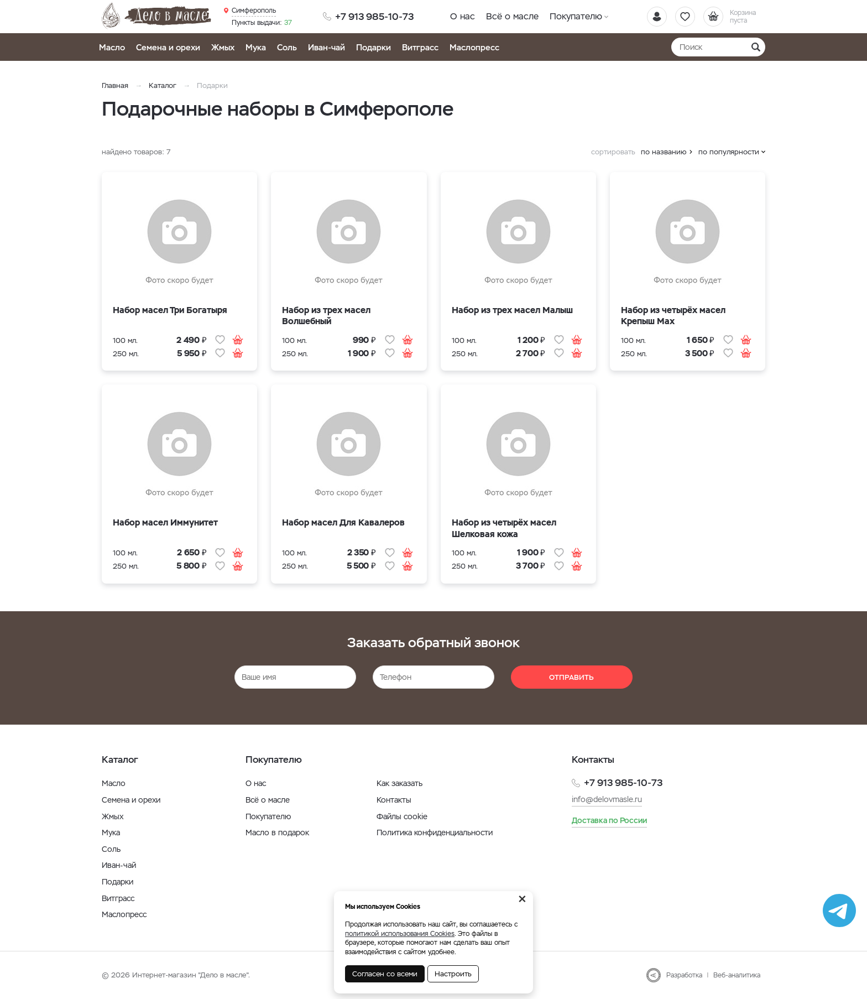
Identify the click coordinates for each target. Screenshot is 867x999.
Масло (112, 47)
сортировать (613, 151)
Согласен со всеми (384, 974)
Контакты (394, 800)
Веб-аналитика (736, 975)
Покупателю (576, 16)
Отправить (571, 677)
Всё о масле (512, 16)
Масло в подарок (277, 832)
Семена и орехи (168, 47)
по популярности (728, 151)
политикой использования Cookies (400, 933)
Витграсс (420, 47)
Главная (115, 85)
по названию (664, 151)
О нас (462, 16)
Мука (256, 47)
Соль (287, 47)
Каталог (162, 85)
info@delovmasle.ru (607, 799)
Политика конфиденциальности (435, 832)
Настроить (453, 974)
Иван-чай (326, 47)
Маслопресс (474, 47)
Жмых (222, 47)
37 (262, 22)
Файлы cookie (402, 816)
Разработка (684, 975)
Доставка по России (609, 820)
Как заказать (399, 783)
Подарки (373, 47)
